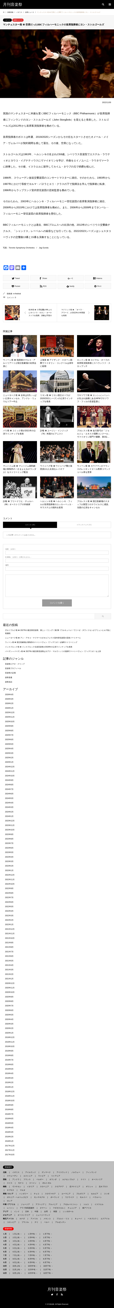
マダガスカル (57, 1208)
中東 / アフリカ (10, 1204)
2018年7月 (9, 1114)
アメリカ (34, 1219)
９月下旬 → (47, 1262)
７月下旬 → (47, 1255)
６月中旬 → (32, 1252)
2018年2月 (9, 1137)
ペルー (46, 1222)
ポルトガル (47, 1183)
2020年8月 (9, 1001)
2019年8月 (9, 1055)
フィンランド (91, 1172)
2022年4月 (9, 911)
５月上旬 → (17, 1248)
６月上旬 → (17, 1252)
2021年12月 (10, 929)
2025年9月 (9, 726)
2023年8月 (9, 839)
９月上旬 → (17, 1262)
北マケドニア (75, 1187)
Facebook (57, 1294)
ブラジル (25, 1222)
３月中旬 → (32, 1241)
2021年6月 (9, 956)
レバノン (10, 1208)
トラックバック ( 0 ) (84, 525)
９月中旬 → (32, 1262)
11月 (5, 1270)
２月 (5, 1237)
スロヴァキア (50, 1194)
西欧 (5, 1179)
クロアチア (59, 1187)
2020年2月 (9, 1028)
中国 (36, 1211)
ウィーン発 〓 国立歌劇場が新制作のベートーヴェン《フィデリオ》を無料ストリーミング (41, 642)
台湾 (45, 1211)
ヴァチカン (17, 1187)
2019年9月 (9, 1051)
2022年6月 (9, 902)
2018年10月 (10, 1101)
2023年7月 (9, 843)
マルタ (22, 1190)
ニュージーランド (43, 1215)
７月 (5, 1255)
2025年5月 (9, 744)
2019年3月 (9, 1078)
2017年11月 (10, 1150)
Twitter (52, 1294)
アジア (6, 1211)
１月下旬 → (47, 1234)
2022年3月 (9, 916)
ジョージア (25, 1204)
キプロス (10, 1190)
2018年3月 (9, 1132)
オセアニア (8, 1215)
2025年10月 (10, 722)
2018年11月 (10, 1096)
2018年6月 (9, 1119)
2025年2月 (9, 758)
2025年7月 (9, 735)
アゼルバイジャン (70, 1204)
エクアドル (104, 1219)
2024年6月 (9, 794)
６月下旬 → (47, 1252)
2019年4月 (9, 1073)
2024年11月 (10, 771)
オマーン (43, 1208)
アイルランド (30, 1172)
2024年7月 (9, 789)
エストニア (28, 1176)
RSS (62, 1294)
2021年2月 (9, 974)
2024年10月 (10, 776)
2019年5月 (9, 1069)
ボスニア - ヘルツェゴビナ (17, 1197)
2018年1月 (9, 1141)
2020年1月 (9, 1033)
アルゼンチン (59, 1222)
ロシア (9, 1201)
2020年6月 (9, 1010)
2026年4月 (9, 694)
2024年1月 (9, 816)
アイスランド (61, 1172)
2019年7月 (9, 1060)
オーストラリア (24, 1215)
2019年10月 (10, 1046)
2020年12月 (10, 983)
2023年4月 (9, 857)
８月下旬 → (47, 1259)
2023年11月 (10, 825)
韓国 (55, 1211)
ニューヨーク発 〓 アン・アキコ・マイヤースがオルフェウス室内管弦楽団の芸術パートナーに (43, 638)
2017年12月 (10, 1146)
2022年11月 (10, 879)
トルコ (86, 1204)
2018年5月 (9, 1123)
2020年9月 (9, 997)
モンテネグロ (39, 1197)
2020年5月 (9, 1015)
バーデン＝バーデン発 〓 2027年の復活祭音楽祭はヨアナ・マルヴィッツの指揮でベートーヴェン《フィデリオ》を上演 (53, 651)
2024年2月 (9, 812)
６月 (5, 1252)
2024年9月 (9, 780)
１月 (5, 1234)
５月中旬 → (32, 1248)
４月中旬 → (32, 1245)
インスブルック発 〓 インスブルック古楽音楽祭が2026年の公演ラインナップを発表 (38, 647)
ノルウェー (75, 1172)
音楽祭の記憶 (10, 673)
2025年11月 (10, 717)
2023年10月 (10, 830)
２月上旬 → (17, 1237)
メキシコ (47, 1219)
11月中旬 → (32, 1270)
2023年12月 (10, 821)
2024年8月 (9, 785)
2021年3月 (9, 970)
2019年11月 (10, 1042)
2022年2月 (9, 920)
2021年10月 (10, 938)
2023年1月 (9, 870)
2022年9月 (9, 888)
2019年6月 (9, 1064)
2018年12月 (10, 1091)
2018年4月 (9, 1128)
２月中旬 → (32, 1237)
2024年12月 (10, 767)
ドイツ (83, 1179)
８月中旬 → (32, 1259)
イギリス (7, 20)
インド (16, 1211)
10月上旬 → (17, 1266)
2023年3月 (9, 861)
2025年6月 (9, 739)
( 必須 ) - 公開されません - (18, 557)
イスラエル (99, 1204)
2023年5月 (9, 852)
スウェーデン (12, 1176)
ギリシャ (89, 1187)
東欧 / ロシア (9, 1194)
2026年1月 (9, 708)
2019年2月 (9, 1082)
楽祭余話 (8, 682)
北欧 (5, 1172)
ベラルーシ (97, 1197)
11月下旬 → (48, 1270)
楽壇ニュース (18, 20)
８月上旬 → (17, 1259)
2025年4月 (9, 749)
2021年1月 (9, 979)
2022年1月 (9, 924)
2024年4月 (9, 803)
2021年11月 (10, 934)
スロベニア (44, 1187)
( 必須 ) (10, 549)
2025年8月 (9, 731)
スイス (9, 1183)
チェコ (36, 1194)
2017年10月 (10, 1155)
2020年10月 (10, 992)
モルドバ (83, 1197)
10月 (5, 1266)
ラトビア (41, 1176)
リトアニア (55, 1176)
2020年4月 (9, 1019)
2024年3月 (9, 807)
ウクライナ (69, 1197)
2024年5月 (9, 798)
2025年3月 (9, 753)
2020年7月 (9, 1006)
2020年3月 (9, 1024)
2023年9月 (9, 834)
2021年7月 (9, 952)
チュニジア (72, 1208)
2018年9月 (9, 1105)
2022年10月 (10, 884)
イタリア (30, 1187)
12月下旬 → (48, 1273)
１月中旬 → (32, 1234)
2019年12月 (10, 1037)
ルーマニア (66, 1194)
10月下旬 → (48, 1266)
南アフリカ (87, 1208)
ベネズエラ (91, 1219)
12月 (5, 1273)
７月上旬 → (17, 1255)
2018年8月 (9, 1109)
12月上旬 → (17, 1273)
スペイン (32, 1183)
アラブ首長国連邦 (27, 1208)
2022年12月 (10, 875)
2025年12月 (10, 712)
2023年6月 (9, 848)
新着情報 (10, 12)
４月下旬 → (47, 1245)
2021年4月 (9, 965)
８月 (5, 1259)
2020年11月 (10, 988)
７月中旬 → (32, 1255)
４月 (5, 1245)
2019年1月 (9, 1087)
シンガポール (68, 1211)
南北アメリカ (9, 1219)
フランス (27, 1179)
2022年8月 (9, 893)
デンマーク (46, 1172)
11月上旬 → (17, 1270)
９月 (5, 1262)
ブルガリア (81, 1194)
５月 (5, 1248)
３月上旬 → (17, 1241)
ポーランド (55, 1197)
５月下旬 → (47, 1248)
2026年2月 (9, 703)
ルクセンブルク (69, 1179)
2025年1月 (9, 762)
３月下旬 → (47, 1241)
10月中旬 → (32, 1266)
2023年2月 (9, 866)
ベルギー (40, 1179)
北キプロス (103, 1187)
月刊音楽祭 (57, 1289)
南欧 (5, 1187)
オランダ (53, 1179)
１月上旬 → (17, 1234)
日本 (27, 1211)
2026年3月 (9, 699)
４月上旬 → (17, 1245)
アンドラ (15, 1179)
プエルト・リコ (63, 1219)
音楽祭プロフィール (13, 668)
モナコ (20, 1183)
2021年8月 (9, 947)
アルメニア (53, 1204)
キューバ (78, 1219)
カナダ (22, 1219)
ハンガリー (23, 1194)
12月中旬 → (32, 1273)
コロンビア (11, 1222)
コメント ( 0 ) (30, 525)
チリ (36, 1222)
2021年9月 (9, 943)
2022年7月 (9, 897)
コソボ (106, 1194)
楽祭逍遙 (8, 677)
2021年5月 (9, 961)
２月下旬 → (47, 1237)
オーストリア (97, 1179)
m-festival (17, 294)
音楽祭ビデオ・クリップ (15, 664)
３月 (5, 1241)
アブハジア (39, 1204)
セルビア (94, 1194)
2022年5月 (9, 907)
